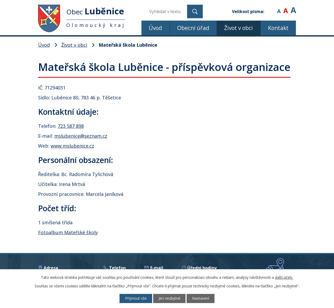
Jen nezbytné (169, 298)
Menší (279, 8)
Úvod (155, 28)
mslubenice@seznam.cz (80, 136)
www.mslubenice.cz (72, 146)
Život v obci (238, 28)
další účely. (284, 277)
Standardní (285, 8)
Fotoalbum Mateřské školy (68, 232)
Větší (293, 8)
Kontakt (278, 28)
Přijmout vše (136, 298)
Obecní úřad (193, 28)
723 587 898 (71, 126)
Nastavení (200, 298)
